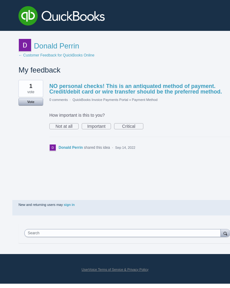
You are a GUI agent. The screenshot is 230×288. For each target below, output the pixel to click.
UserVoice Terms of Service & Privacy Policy (115, 269)
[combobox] (123, 233)
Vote (30, 102)
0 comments (58, 100)
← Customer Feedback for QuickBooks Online (56, 55)
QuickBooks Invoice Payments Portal (100, 100)
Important (99, 126)
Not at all (67, 126)
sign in (69, 205)
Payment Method (145, 100)
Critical (132, 126)
